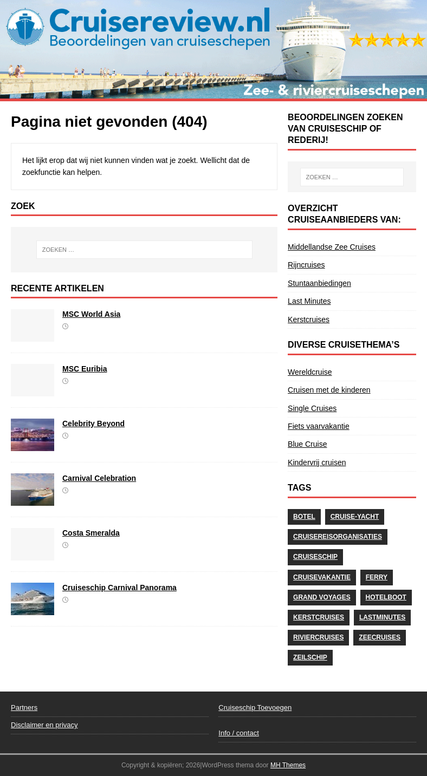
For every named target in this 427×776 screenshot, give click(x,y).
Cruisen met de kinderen (329, 390)
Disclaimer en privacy (44, 725)
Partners (24, 707)
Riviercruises (318, 637)
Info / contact (238, 733)
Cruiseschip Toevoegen (255, 707)
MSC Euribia (84, 368)
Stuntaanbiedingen (319, 283)
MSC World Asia (91, 314)
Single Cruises (312, 408)
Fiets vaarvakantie (319, 426)
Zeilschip (310, 657)
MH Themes (288, 765)
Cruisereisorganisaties (337, 536)
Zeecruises (379, 637)
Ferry (376, 577)
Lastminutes (382, 617)
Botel (304, 516)
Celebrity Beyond (93, 423)
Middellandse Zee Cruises (332, 247)
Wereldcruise (310, 372)
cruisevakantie (322, 577)
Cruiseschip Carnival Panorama (119, 587)
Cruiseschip (315, 556)
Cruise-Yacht (355, 516)
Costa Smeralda (91, 533)
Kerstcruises (308, 319)
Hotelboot (386, 597)
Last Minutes (309, 301)
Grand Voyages (322, 597)
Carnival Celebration (99, 478)
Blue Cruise (307, 444)
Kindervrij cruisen (317, 462)
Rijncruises (306, 264)
